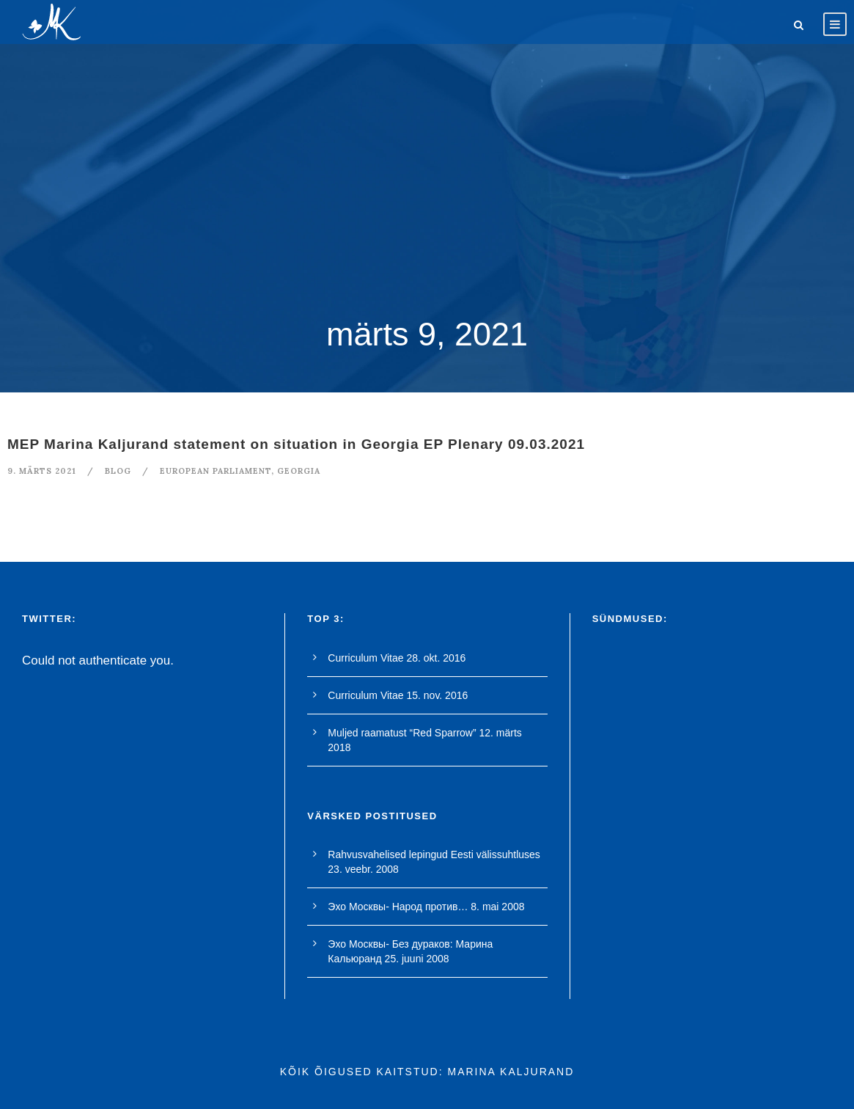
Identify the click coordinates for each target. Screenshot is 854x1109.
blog (118, 471)
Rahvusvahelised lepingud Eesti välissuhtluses (434, 854)
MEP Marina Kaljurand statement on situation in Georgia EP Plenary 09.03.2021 (296, 444)
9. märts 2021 (41, 471)
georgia (298, 471)
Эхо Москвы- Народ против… (398, 906)
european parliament (215, 471)
